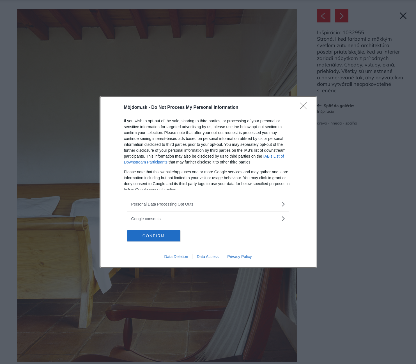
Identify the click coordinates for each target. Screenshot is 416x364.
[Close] (305, 107)
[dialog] (208, 182)
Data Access (208, 256)
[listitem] (208, 204)
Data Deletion (176, 256)
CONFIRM (154, 236)
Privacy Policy (239, 256)
